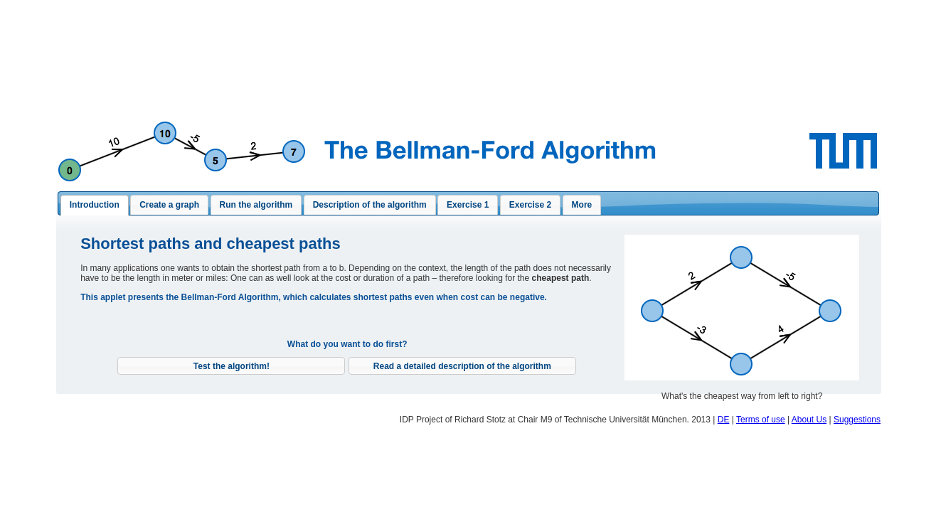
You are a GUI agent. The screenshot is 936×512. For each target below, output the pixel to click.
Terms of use (760, 420)
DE (724, 420)
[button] (231, 366)
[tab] (94, 205)
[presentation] (94, 205)
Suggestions (857, 420)
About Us (809, 420)
